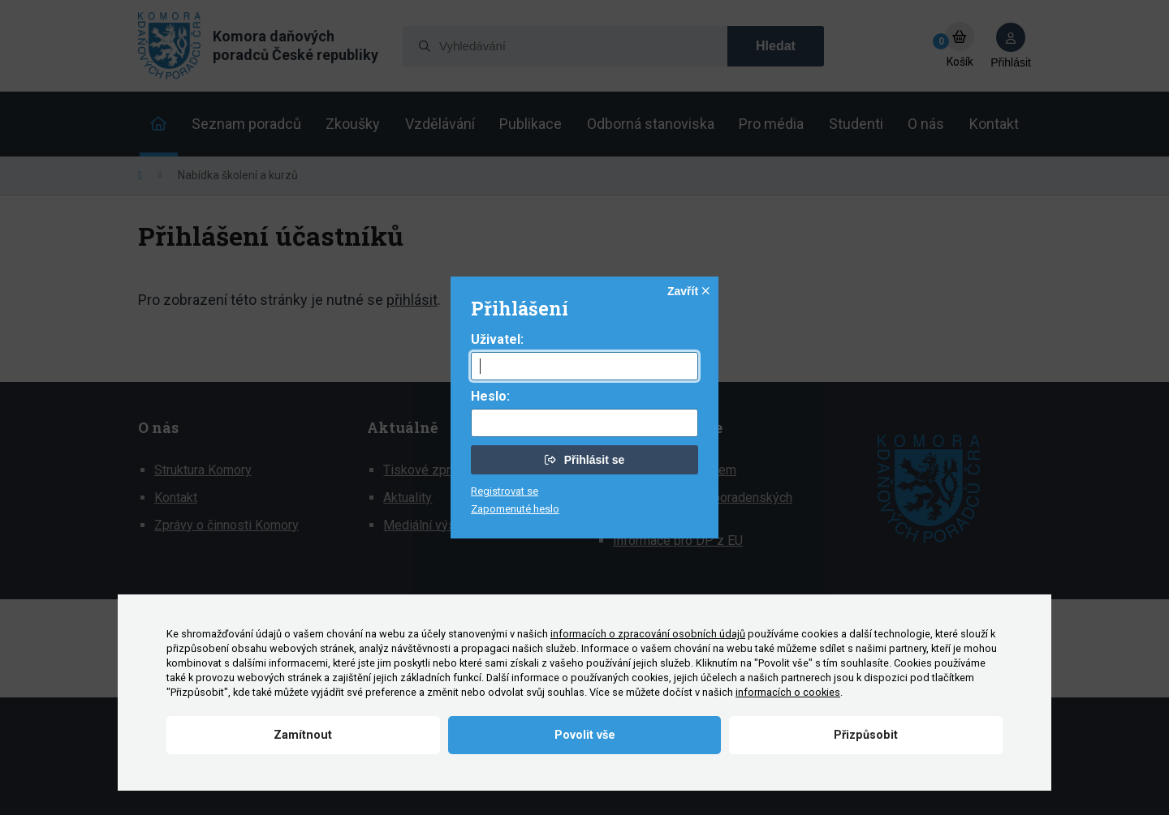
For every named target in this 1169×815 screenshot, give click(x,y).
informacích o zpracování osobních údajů (647, 634)
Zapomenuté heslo (515, 509)
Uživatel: (497, 339)
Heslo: (490, 396)
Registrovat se (504, 491)
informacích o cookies (787, 692)
